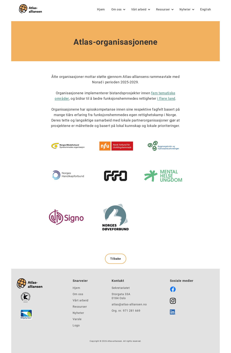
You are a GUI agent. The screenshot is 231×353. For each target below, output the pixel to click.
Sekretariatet (121, 288)
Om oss (78, 294)
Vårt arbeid (80, 300)
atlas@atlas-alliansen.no (129, 304)
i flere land (166, 99)
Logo (76, 325)
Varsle (77, 319)
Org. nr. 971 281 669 (126, 310)
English (205, 9)
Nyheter (78, 313)
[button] (118, 9)
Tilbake (115, 258)
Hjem (101, 9)
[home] (30, 9)
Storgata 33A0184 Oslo (121, 296)
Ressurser (80, 306)
